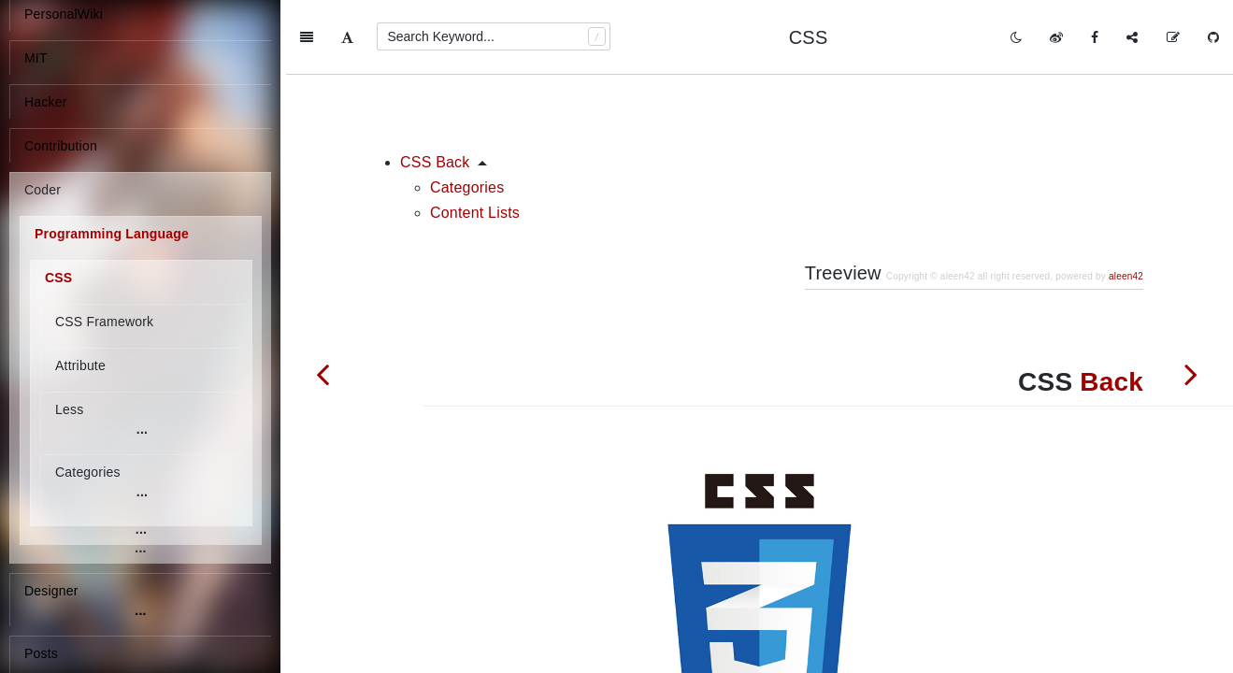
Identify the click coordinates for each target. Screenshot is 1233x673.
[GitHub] (1213, 37)
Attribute (80, 365)
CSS (58, 277)
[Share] (1132, 37)
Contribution (60, 145)
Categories (467, 113)
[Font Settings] (347, 37)
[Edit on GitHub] (1173, 37)
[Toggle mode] (1016, 37)
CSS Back (435, 87)
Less (69, 409)
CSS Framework (104, 321)
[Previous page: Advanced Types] (322, 374)
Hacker (45, 101)
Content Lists (475, 138)
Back (1111, 307)
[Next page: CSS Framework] (1191, 374)
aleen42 (1126, 201)
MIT (36, 57)
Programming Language (112, 233)
